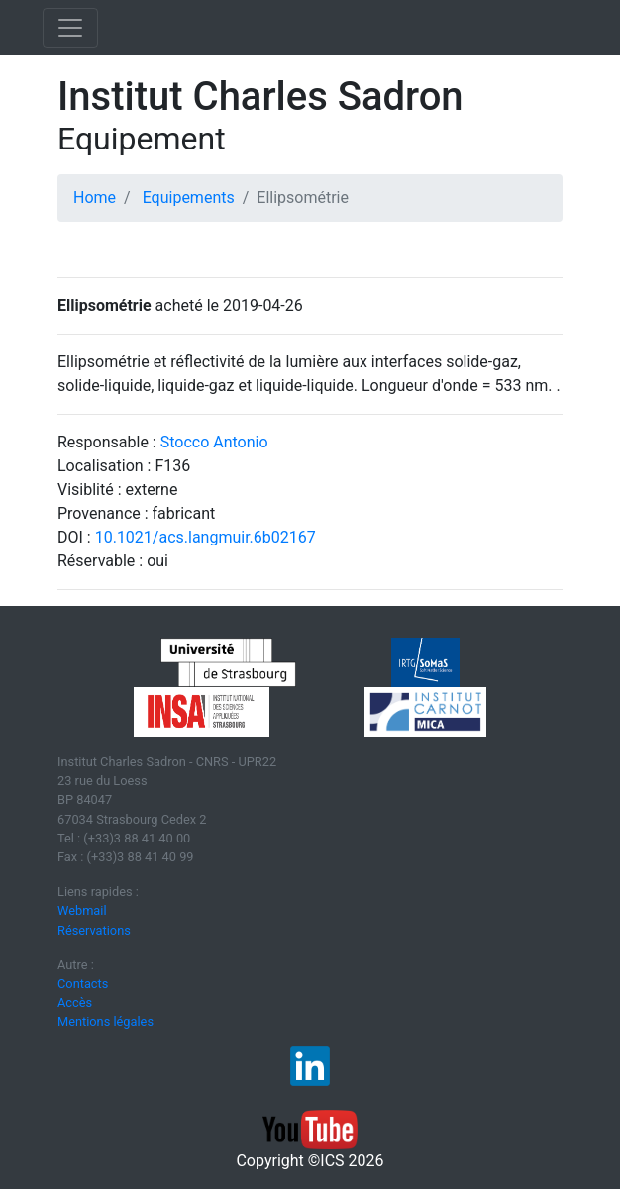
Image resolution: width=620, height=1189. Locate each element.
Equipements (189, 197)
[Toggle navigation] (70, 28)
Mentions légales (105, 1021)
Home (94, 197)
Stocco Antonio (214, 442)
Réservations (94, 930)
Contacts (82, 983)
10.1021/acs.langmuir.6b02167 (205, 537)
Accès (74, 1002)
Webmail (82, 910)
